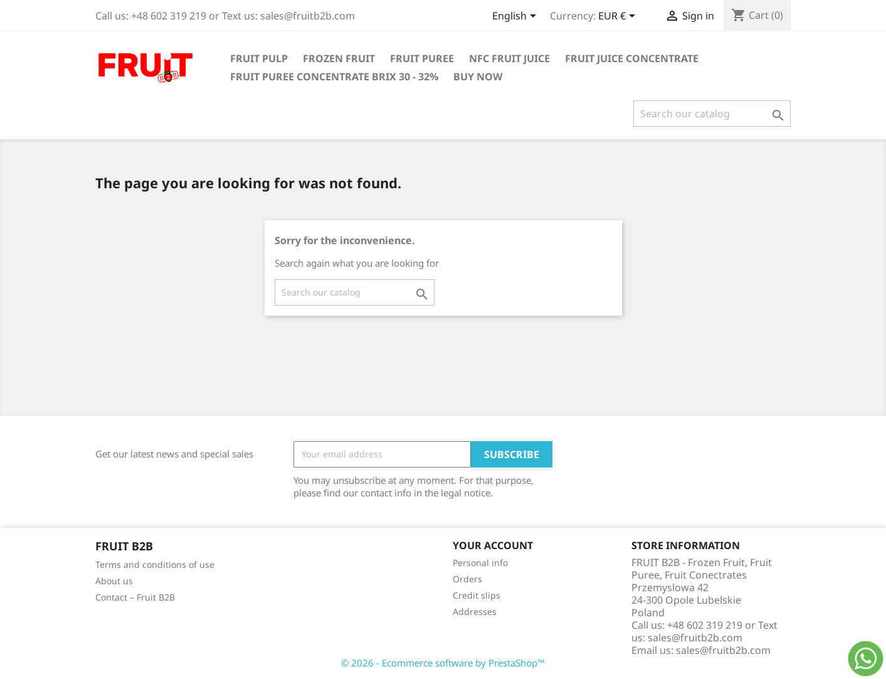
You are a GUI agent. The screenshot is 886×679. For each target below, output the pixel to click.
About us (114, 581)
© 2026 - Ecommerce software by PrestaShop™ (443, 662)
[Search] (712, 113)
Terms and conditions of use (154, 564)
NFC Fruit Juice (509, 58)
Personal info (480, 563)
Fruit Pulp (259, 58)
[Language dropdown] (516, 16)
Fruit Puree (422, 58)
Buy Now (477, 76)
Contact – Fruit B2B (135, 597)
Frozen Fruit (339, 58)
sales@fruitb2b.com (723, 650)
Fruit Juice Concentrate (632, 58)
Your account (493, 545)
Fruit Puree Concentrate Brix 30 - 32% (334, 76)
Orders (467, 579)
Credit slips (476, 595)
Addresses (475, 612)
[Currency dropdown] (619, 16)
